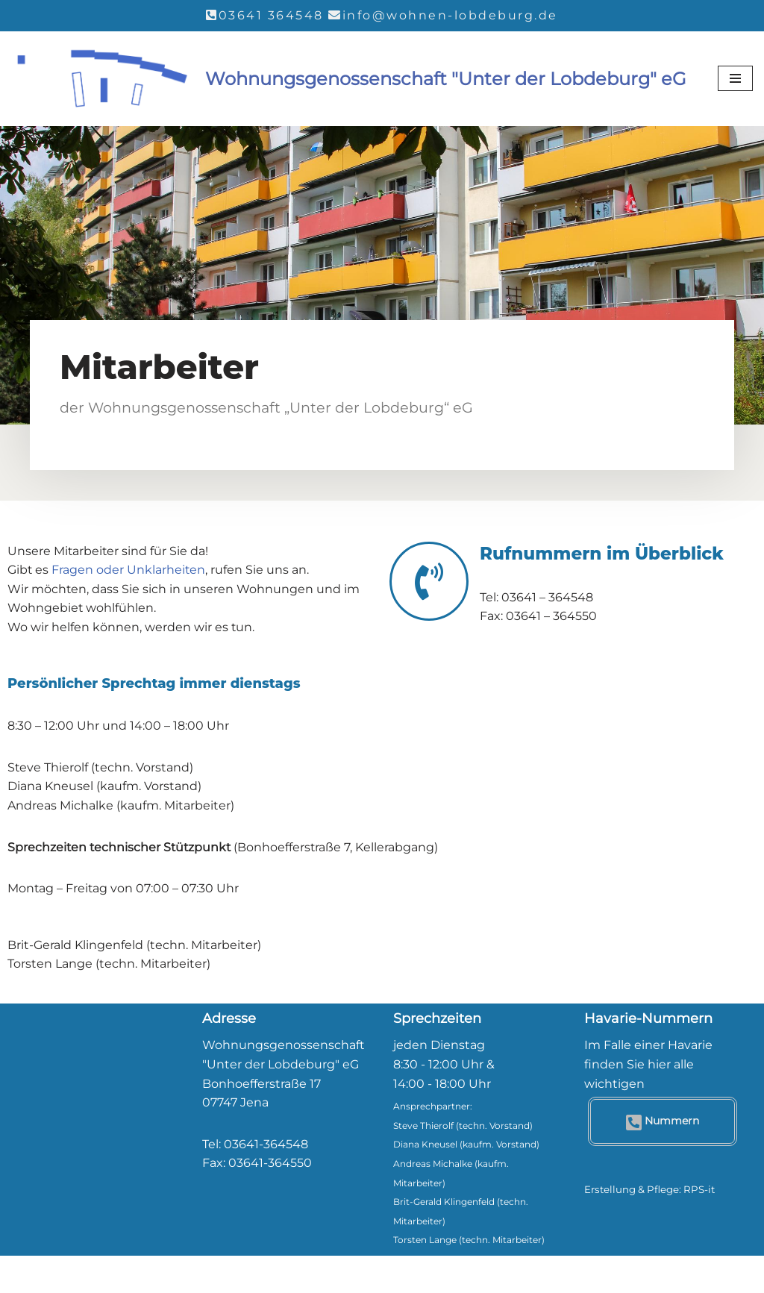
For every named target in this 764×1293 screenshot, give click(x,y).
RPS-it (699, 1189)
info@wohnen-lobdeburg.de (450, 15)
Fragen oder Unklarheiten (129, 570)
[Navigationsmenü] (735, 78)
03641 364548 (271, 15)
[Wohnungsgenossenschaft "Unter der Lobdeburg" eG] (348, 79)
